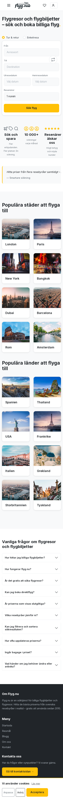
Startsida (7, 725)
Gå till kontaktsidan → (20, 771)
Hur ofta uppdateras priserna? (23, 640)
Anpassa (8, 792)
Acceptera (37, 792)
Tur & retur (12, 37)
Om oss (6, 741)
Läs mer (36, 783)
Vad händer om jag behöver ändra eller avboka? (28, 665)
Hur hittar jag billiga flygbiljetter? (25, 557)
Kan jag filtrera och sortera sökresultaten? (21, 628)
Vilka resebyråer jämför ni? (21, 615)
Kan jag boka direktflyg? (19, 592)
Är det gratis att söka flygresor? (24, 580)
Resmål (6, 731)
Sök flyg (31, 108)
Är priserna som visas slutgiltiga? (25, 603)
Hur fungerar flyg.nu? (18, 569)
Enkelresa (33, 37)
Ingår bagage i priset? (18, 652)
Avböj (20, 792)
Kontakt (6, 747)
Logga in (53, 5)
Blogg (5, 736)
